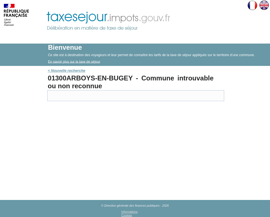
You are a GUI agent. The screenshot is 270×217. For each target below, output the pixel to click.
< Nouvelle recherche (66, 70)
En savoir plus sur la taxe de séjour (74, 61)
